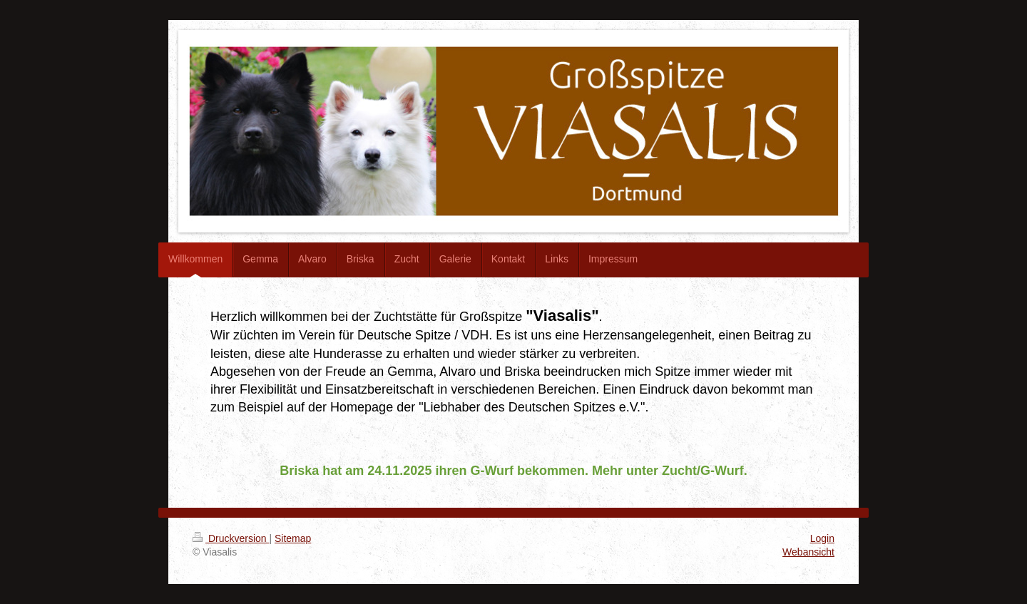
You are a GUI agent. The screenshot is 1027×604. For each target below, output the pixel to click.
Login (822, 538)
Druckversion (231, 538)
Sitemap (293, 538)
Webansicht (808, 552)
